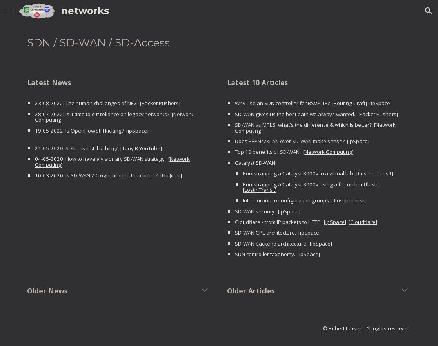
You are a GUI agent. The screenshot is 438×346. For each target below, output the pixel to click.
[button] (9, 11)
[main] (219, 42)
